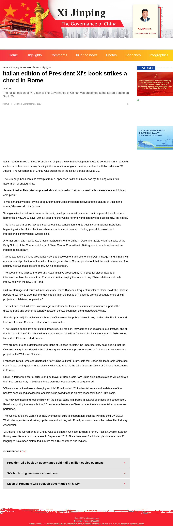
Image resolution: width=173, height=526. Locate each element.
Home (13, 55)
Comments (58, 55)
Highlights (34, 55)
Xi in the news (86, 55)
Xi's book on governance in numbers (32, 473)
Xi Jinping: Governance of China (25, 67)
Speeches (133, 55)
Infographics (158, 55)
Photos (111, 55)
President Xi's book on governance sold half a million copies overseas (55, 462)
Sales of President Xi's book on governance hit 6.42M (43, 483)
